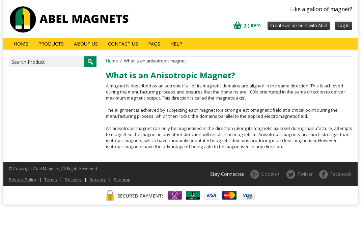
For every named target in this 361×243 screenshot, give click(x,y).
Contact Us (123, 43)
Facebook (341, 174)
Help (176, 43)
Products (51, 43)
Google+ (270, 174)
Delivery (73, 180)
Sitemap (122, 180)
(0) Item (252, 25)
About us (86, 43)
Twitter (305, 174)
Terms (50, 180)
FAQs (154, 43)
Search (90, 61)
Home (21, 43)
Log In (344, 25)
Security (97, 180)
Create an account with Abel (298, 25)
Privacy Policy (22, 180)
